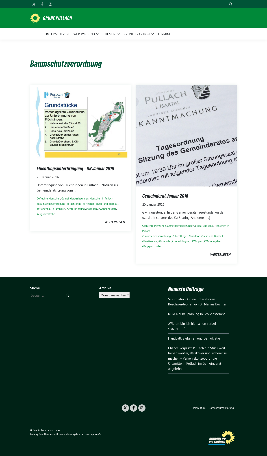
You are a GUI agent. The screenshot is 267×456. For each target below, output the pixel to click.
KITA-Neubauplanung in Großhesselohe (196, 314)
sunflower (58, 434)
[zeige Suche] (230, 4)
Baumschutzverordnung (51, 203)
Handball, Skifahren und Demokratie (194, 338)
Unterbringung (76, 208)
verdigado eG (93, 434)
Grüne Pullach (57, 18)
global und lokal (204, 225)
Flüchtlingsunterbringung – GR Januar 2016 (75, 168)
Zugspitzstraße (46, 214)
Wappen (92, 208)
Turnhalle (59, 208)
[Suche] (225, 4)
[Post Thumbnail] (80, 122)
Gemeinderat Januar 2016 (165, 196)
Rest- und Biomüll (107, 203)
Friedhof (89, 203)
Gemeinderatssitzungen (74, 198)
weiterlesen (115, 222)
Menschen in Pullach (101, 198)
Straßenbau (44, 208)
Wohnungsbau (108, 208)
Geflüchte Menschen (48, 198)
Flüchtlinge (74, 203)
